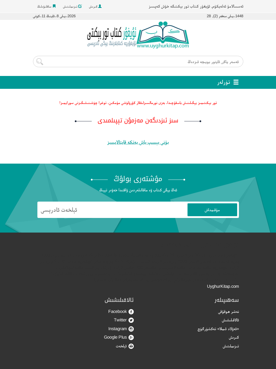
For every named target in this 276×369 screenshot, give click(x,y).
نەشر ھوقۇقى (228, 311)
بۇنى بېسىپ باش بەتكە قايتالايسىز (138, 142)
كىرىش (95, 6)
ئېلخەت (125, 346)
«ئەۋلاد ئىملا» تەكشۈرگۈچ (218, 328)
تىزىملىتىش (72, 6)
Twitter (124, 320)
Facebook (121, 311)
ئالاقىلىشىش (230, 319)
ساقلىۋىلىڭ (46, 6)
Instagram (121, 329)
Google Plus (119, 337)
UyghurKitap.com (223, 286)
